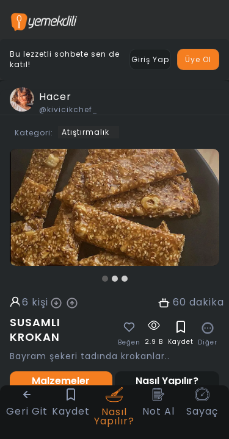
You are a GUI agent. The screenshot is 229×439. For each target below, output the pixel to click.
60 (179, 302)
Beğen (129, 342)
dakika (206, 302)
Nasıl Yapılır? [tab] (167, 381)
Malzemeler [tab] (61, 381)
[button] (105, 279)
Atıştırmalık (85, 132)
